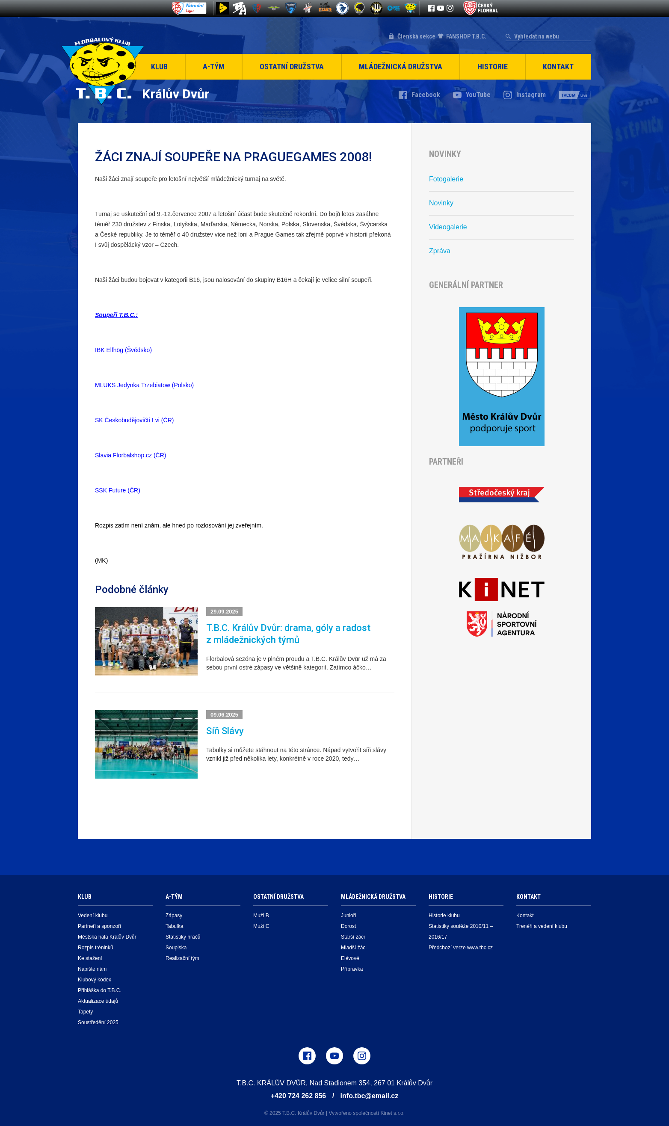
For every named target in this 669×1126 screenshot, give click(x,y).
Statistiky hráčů (183, 937)
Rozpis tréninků (95, 948)
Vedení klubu (92, 916)
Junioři (348, 916)
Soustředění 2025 (98, 1022)
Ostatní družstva (292, 66)
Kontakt (558, 66)
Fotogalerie (446, 179)
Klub (159, 66)
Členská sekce (416, 36)
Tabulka (174, 926)
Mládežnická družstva (400, 66)
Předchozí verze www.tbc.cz (461, 948)
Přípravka (352, 969)
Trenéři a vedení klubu (541, 926)
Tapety (85, 1012)
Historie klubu (444, 916)
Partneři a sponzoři (99, 926)
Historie (492, 66)
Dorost (348, 926)
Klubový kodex (94, 980)
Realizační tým (182, 958)
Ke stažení (90, 958)
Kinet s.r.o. (392, 1113)
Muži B (261, 916)
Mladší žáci (354, 948)
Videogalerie (448, 227)
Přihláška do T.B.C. (99, 990)
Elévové (350, 958)
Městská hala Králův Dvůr (107, 937)
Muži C (261, 926)
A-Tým (214, 66)
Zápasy (174, 916)
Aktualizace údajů (98, 1001)
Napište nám (92, 969)
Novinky (441, 203)
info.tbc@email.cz (369, 1095)
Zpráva (439, 251)
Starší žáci (353, 937)
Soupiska (176, 948)
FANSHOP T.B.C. (466, 36)
